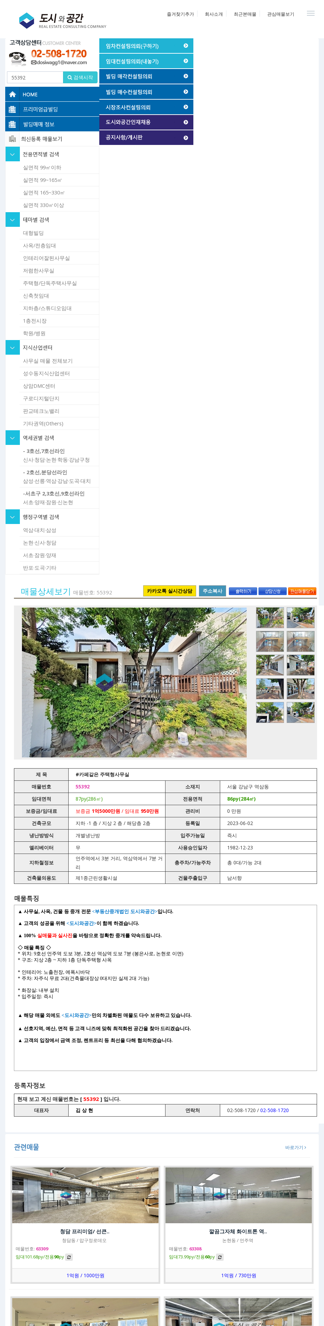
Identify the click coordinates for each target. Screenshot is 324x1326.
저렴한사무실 (38, 270)
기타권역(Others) (43, 423)
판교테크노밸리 (41, 410)
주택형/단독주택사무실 (50, 282)
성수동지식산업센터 (46, 373)
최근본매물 (245, 14)
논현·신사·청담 (39, 542)
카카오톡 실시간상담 (169, 590)
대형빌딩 (33, 232)
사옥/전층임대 (39, 245)
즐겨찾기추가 (180, 14)
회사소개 (214, 14)
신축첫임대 (36, 295)
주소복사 (212, 590)
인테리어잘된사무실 (46, 257)
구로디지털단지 (41, 398)
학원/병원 (34, 333)
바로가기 (295, 1147)
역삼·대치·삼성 (39, 529)
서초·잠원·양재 (39, 555)
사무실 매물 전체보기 (48, 360)
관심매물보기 (280, 14)
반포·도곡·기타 (39, 567)
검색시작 (80, 77)
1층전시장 (35, 320)
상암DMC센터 (39, 385)
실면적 (42, 167)
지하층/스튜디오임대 (47, 307)
